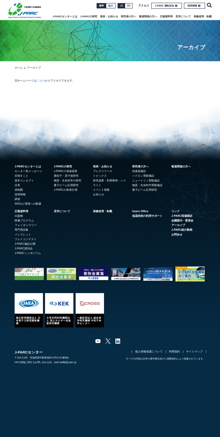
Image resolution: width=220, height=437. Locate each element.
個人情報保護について (149, 351)
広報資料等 (166, 16)
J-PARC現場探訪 (181, 215)
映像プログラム (24, 220)
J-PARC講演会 (24, 248)
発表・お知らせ (109, 16)
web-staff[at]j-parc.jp (65, 362)
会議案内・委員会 (182, 220)
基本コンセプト (24, 180)
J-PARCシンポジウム (28, 253)
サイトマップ (194, 351)
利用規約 (174, 351)
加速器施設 (139, 171)
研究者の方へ (128, 16)
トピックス (100, 175)
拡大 (110, 5)
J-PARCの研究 (88, 16)
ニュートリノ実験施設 (146, 180)
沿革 (17, 185)
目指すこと (21, 175)
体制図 (19, 189)
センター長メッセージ (28, 171)
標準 (101, 5)
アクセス (143, 5)
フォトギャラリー (26, 225)
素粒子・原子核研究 (66, 175)
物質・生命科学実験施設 (147, 185)
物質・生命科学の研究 (67, 180)
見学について (183, 16)
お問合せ (176, 234)
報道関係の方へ (148, 16)
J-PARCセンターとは (65, 16)
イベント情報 (101, 189)
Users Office (140, 211)
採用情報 (194, 5)
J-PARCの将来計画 (65, 189)
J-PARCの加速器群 (65, 171)
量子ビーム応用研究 (66, 185)
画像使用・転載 (203, 16)
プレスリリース (102, 171)
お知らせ (98, 194)
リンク (175, 211)
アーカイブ (178, 225)
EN (128, 5)
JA (121, 5)
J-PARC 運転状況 (166, 5)
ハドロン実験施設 (143, 175)
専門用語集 (21, 229)
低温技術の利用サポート (147, 215)
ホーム (19, 67)
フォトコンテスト (26, 239)
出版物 (19, 215)
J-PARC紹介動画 (181, 229)
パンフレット (23, 234)
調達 (17, 199)
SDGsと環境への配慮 (28, 203)
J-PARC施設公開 (25, 243)
